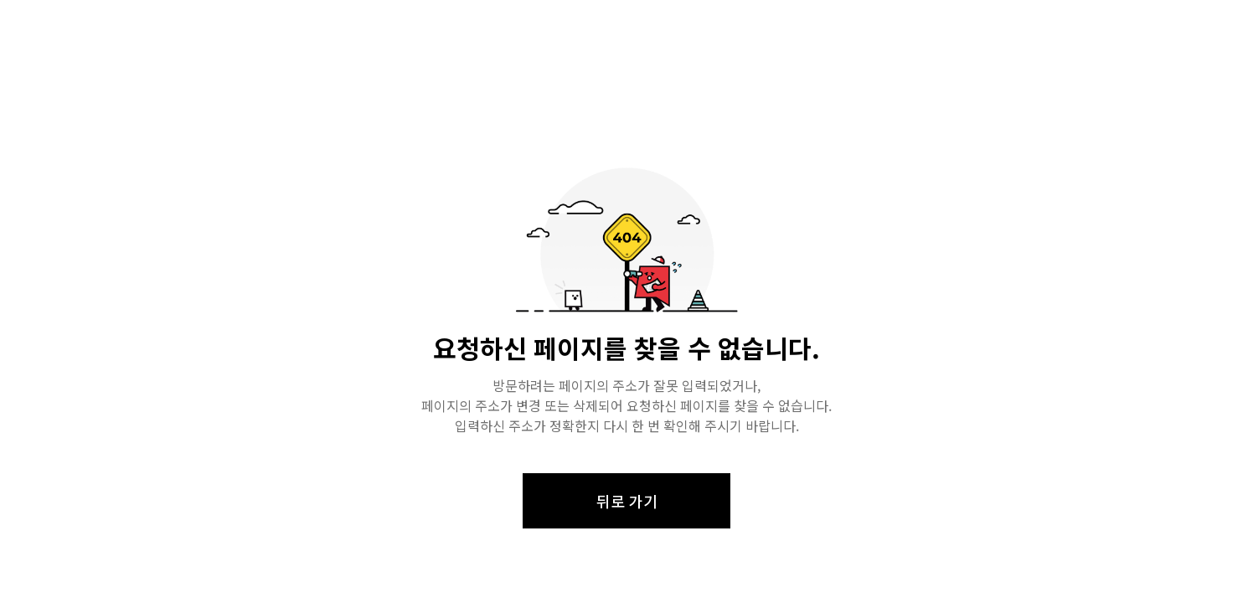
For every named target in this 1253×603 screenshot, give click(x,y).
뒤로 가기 (626, 501)
